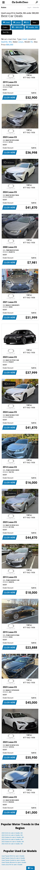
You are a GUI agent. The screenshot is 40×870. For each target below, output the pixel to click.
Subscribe (36, 7)
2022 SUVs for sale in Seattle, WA (12, 844)
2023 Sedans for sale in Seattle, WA (13, 841)
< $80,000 (17, 27)
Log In (29, 7)
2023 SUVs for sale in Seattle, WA (12, 839)
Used (6, 22)
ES (26, 22)
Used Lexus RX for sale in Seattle (12, 864)
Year (34, 22)
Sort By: (6, 32)
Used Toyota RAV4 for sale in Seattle (13, 856)
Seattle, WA (32, 27)
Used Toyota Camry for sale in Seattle (13, 858)
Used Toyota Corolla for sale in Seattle (13, 860)
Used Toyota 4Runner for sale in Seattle (14, 862)
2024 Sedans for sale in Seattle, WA (13, 837)
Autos (3, 7)
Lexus (16, 22)
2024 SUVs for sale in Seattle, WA (12, 835)
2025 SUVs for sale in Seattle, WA (12, 833)
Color (5, 27)
